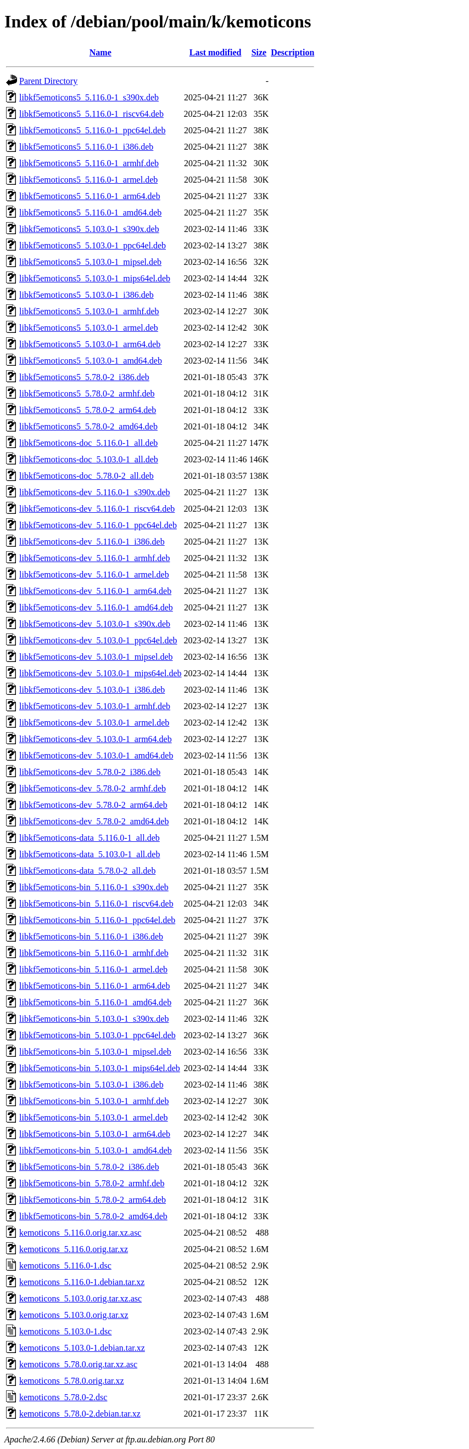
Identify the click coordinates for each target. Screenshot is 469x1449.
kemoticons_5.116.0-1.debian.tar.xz (81, 1282)
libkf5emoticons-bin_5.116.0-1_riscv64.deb (96, 903)
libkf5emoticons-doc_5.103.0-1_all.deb (88, 459)
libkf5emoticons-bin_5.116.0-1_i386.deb (91, 936)
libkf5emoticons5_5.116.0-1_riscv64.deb (91, 113)
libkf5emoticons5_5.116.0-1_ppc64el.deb (92, 130)
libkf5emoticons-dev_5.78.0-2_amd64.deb (94, 821)
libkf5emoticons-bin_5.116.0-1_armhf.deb (94, 953)
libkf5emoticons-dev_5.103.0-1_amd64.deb (96, 755)
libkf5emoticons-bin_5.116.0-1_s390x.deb (94, 887)
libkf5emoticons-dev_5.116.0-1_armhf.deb (94, 558)
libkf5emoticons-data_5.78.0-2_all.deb (87, 870)
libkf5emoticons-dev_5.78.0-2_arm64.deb (93, 805)
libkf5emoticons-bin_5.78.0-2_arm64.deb (92, 1199)
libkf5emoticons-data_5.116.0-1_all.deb (89, 837)
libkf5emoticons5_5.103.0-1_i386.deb (86, 294)
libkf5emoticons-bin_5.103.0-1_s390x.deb (94, 1018)
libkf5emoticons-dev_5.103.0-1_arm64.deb (95, 739)
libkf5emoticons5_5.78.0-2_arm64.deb (87, 410)
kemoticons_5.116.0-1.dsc (65, 1265)
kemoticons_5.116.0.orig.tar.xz (73, 1249)
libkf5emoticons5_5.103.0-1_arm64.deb (89, 344)
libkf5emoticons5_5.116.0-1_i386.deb (86, 146)
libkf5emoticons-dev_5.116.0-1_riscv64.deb (97, 508)
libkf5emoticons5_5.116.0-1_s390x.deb (89, 97)
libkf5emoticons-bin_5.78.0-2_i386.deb (89, 1166)
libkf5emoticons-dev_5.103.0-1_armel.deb (94, 722)
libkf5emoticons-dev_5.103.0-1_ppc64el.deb (98, 640)
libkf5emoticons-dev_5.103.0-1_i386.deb (92, 689)
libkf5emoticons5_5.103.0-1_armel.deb (88, 327)
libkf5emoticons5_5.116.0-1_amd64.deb (90, 212)
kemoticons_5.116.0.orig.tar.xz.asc (80, 1232)
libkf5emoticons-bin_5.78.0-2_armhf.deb (91, 1183)
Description (292, 52)
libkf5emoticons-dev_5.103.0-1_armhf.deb (94, 706)
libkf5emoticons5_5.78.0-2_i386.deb (84, 377)
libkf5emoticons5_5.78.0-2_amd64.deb (88, 426)
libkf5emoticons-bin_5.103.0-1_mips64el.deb (99, 1068)
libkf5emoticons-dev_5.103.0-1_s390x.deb (94, 624)
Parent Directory (48, 81)
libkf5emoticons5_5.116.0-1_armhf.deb (89, 163)
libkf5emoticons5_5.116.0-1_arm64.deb (89, 196)
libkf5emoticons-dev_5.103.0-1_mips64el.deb (100, 673)
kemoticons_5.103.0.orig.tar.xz (74, 1315)
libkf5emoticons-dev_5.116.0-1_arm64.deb (95, 591)
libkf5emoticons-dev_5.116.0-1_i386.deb (92, 541)
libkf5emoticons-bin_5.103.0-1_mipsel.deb (95, 1051)
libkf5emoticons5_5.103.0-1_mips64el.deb (94, 278)
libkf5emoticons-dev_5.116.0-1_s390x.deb (94, 492)
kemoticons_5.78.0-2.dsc (63, 1397)
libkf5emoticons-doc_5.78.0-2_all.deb (86, 475)
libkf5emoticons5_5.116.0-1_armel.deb (88, 179)
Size (259, 52)
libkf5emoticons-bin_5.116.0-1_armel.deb (93, 969)
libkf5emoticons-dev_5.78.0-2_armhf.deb (92, 788)
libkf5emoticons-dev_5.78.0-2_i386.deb (89, 772)
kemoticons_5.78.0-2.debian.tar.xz (80, 1413)
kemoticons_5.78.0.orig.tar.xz (71, 1380)
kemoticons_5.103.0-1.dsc (65, 1331)
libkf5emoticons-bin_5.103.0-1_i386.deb (91, 1084)
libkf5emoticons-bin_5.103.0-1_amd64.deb (95, 1150)
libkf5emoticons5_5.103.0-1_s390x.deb (89, 229)
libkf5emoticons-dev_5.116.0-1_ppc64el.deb (98, 525)
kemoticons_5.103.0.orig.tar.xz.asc (80, 1298)
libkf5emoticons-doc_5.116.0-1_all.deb (88, 443)
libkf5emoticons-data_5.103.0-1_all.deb (89, 854)
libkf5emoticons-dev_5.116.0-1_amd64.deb (96, 607)
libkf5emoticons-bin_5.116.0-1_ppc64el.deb (97, 920)
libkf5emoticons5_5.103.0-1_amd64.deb (90, 360)
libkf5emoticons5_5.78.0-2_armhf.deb (87, 393)
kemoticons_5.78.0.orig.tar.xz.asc (78, 1364)
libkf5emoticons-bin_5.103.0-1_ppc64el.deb (97, 1035)
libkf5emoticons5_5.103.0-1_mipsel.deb (90, 262)
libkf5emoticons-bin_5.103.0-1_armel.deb (93, 1117)
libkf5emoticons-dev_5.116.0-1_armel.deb (94, 574)
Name (100, 52)
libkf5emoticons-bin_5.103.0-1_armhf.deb (94, 1101)
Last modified (215, 52)
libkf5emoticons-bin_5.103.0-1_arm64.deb (94, 1134)
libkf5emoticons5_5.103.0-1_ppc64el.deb (92, 245)
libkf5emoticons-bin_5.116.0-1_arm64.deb (94, 985)
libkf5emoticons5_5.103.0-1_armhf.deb (89, 311)
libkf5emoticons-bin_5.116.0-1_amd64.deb (95, 1002)
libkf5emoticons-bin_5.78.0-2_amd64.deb (93, 1216)
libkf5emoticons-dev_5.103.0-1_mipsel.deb (96, 656)
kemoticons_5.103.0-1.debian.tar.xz (82, 1347)
